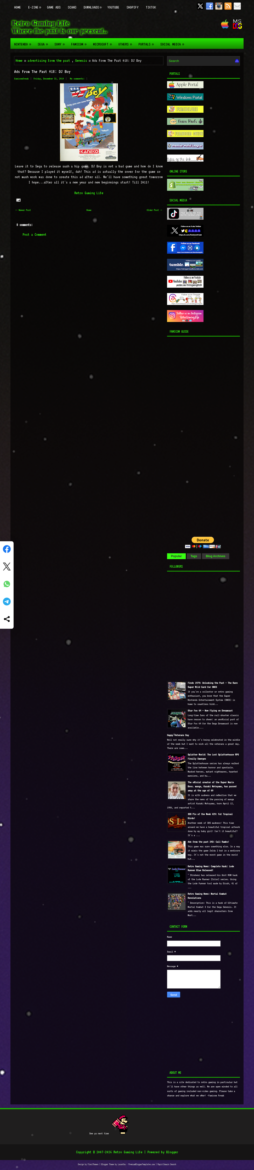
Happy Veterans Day (178, 735)
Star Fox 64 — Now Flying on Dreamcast (210, 710)
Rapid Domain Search (167, 1164)
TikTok (151, 7)
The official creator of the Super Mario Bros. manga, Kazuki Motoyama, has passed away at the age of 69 (212, 786)
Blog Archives (215, 556)
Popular (176, 556)
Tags (194, 556)
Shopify (132, 7)
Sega (44, 42)
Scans (72, 7)
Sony (61, 42)
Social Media (173, 42)
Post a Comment (34, 234)
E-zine (35, 4)
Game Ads (53, 7)
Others (126, 42)
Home (17, 7)
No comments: (77, 78)
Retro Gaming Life (88, 193)
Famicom (80, 42)
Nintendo (24, 42)
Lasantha (122, 1164)
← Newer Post (23, 210)
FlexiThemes (93, 1164)
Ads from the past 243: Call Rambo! (208, 841)
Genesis (81, 60)
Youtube (113, 7)
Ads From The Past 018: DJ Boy (42, 71)
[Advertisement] (197, 435)
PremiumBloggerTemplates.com (141, 1164)
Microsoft (104, 42)
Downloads (94, 4)
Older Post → (154, 210)
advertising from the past (48, 60)
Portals (147, 42)
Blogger (172, 1152)
